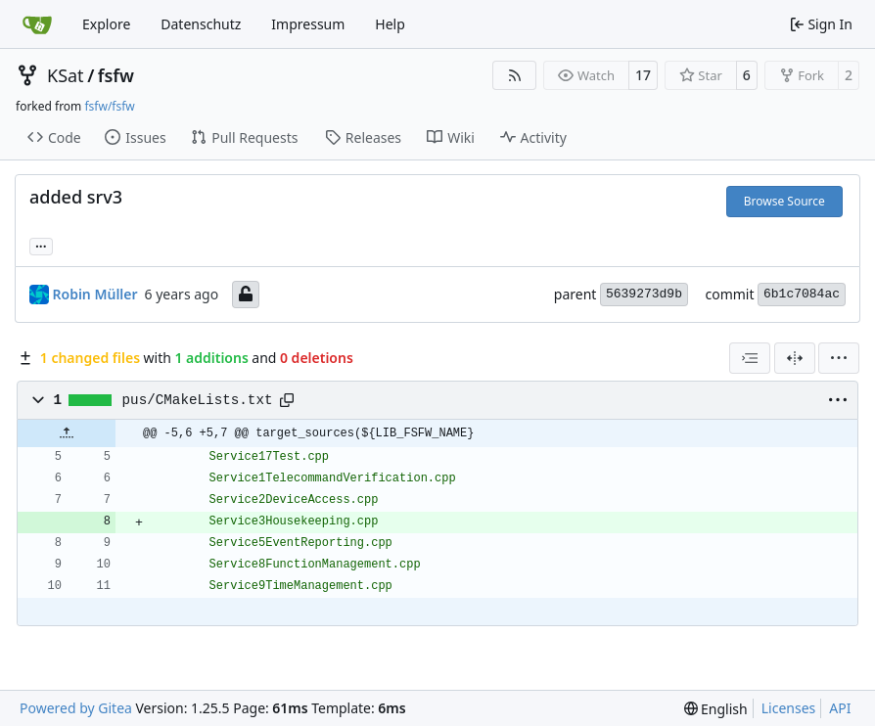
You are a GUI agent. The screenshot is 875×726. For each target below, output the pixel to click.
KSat (65, 75)
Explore (106, 24)
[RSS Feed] (514, 75)
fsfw (116, 75)
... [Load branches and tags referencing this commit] (41, 244)
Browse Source (784, 201)
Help (390, 24)
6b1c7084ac (801, 294)
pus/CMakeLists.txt (197, 400)
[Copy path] (286, 400)
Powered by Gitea (76, 708)
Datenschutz (201, 24)
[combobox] (749, 358)
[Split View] (794, 358)
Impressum (308, 24)
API (840, 708)
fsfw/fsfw (109, 106)
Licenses (788, 708)
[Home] (37, 24)
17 (643, 75)
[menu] (838, 358)
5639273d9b (644, 294)
